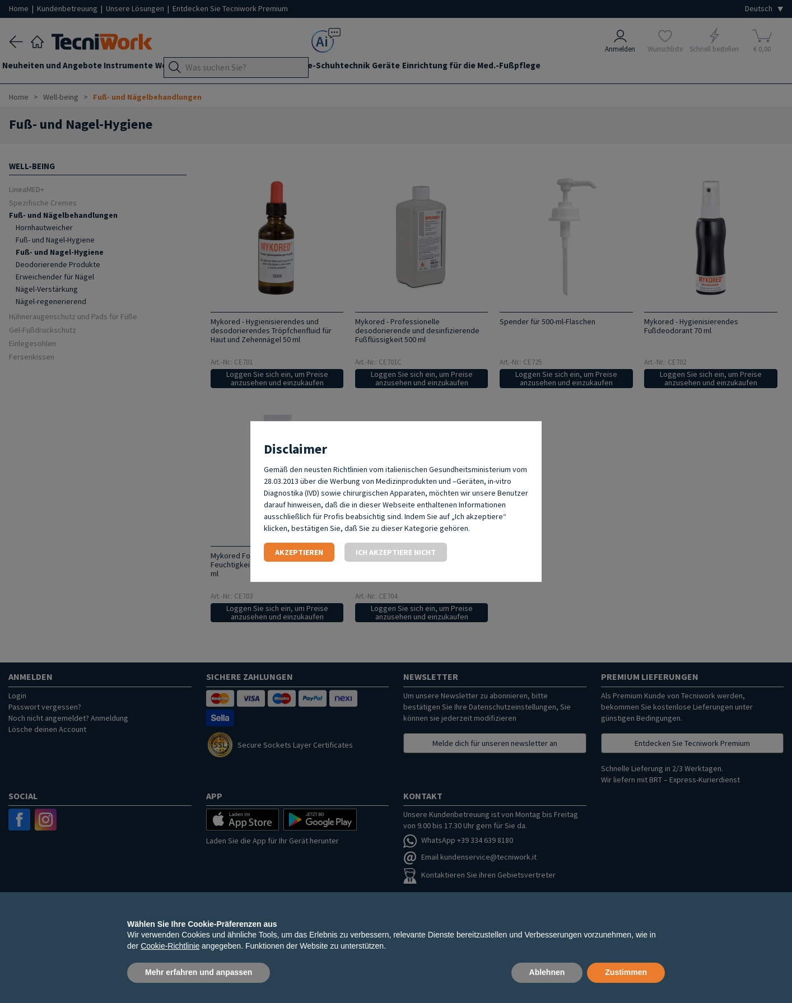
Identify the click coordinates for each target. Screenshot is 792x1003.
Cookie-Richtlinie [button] (170, 945)
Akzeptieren (299, 552)
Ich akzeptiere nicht (396, 552)
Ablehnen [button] (547, 972)
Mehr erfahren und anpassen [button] (198, 972)
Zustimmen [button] (626, 972)
